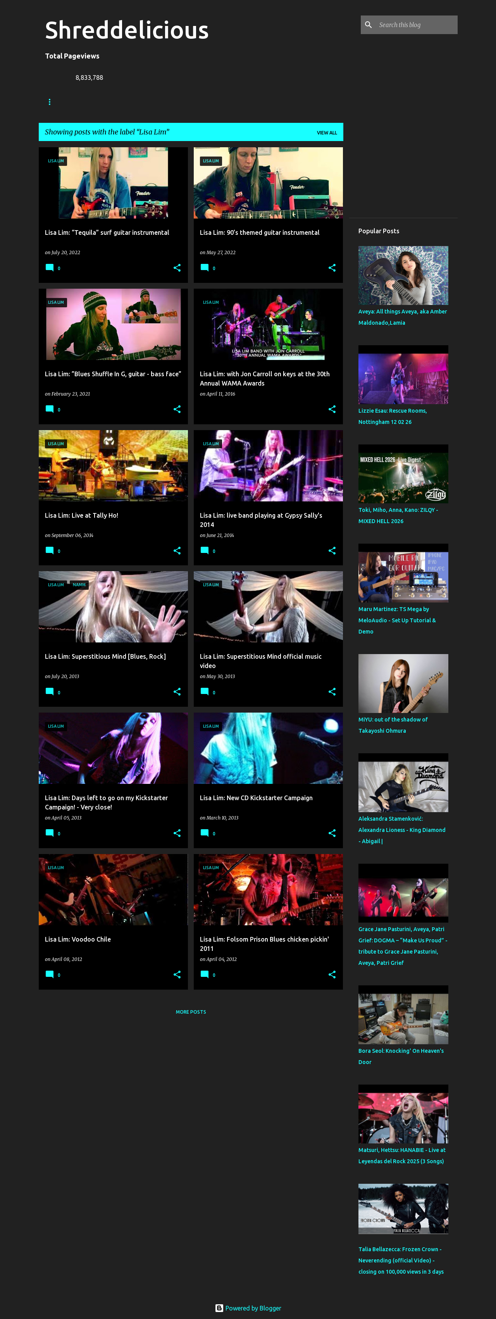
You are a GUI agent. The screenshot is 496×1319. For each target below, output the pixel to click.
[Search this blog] (417, 24)
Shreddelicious (127, 29)
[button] (177, 268)
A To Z (194, 101)
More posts (191, 1011)
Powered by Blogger (248, 1308)
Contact (231, 101)
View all (327, 132)
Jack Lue (157, 101)
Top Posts (320, 101)
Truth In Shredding (103, 101)
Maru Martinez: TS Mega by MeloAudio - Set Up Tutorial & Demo (397, 620)
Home (52, 101)
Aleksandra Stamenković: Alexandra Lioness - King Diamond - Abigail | (402, 830)
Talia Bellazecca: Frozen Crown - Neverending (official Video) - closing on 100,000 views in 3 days (401, 1260)
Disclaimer (274, 101)
